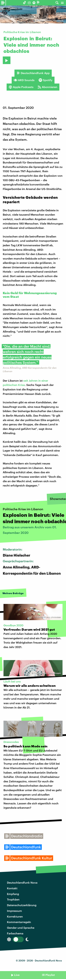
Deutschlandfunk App (33, 73)
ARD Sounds (24, 80)
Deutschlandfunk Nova (22, 882)
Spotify (45, 80)
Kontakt (12, 888)
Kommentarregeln (19, 922)
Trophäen (13, 899)
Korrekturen (15, 916)
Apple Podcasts (21, 87)
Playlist (50, 974)
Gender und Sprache (20, 927)
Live (17, 974)
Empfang (13, 893)
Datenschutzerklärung (21, 905)
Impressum (14, 910)
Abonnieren (47, 87)
